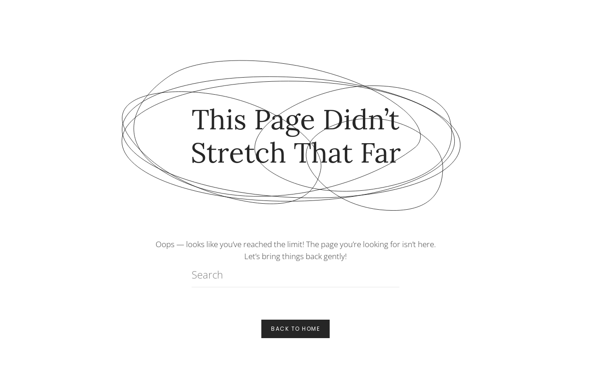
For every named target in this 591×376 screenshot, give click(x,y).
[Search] (295, 274)
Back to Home (295, 329)
